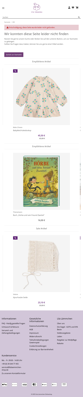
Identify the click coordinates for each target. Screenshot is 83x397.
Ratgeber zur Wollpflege (67, 340)
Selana (15, 294)
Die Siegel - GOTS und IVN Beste (67, 328)
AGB (31, 329)
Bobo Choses (17, 127)
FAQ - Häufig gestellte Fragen (13, 323)
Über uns (61, 323)
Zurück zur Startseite (14, 55)
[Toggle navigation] (3, 8)
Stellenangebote (63, 333)
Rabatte (60, 343)
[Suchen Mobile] (40, 17)
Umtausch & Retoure (10, 327)
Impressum (34, 333)
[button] (69, 7)
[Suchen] (79, 17)
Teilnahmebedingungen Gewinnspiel (39, 341)
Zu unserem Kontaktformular (14, 373)
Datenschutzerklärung (38, 326)
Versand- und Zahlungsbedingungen (11, 331)
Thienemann (17, 212)
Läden (59, 336)
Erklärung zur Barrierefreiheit (41, 349)
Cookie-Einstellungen (37, 346)
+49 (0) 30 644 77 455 (10, 364)
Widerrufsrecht (35, 336)
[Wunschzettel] (73, 7)
